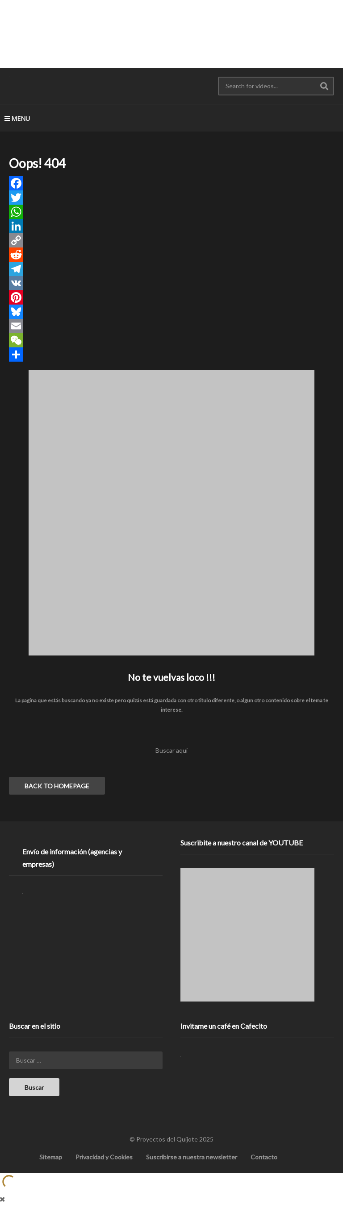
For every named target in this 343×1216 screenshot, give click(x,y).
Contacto (264, 1157)
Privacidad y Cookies (104, 1157)
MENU (17, 118)
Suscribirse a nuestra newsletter (191, 1157)
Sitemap (50, 1157)
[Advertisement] (171, 33)
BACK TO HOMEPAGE (57, 786)
